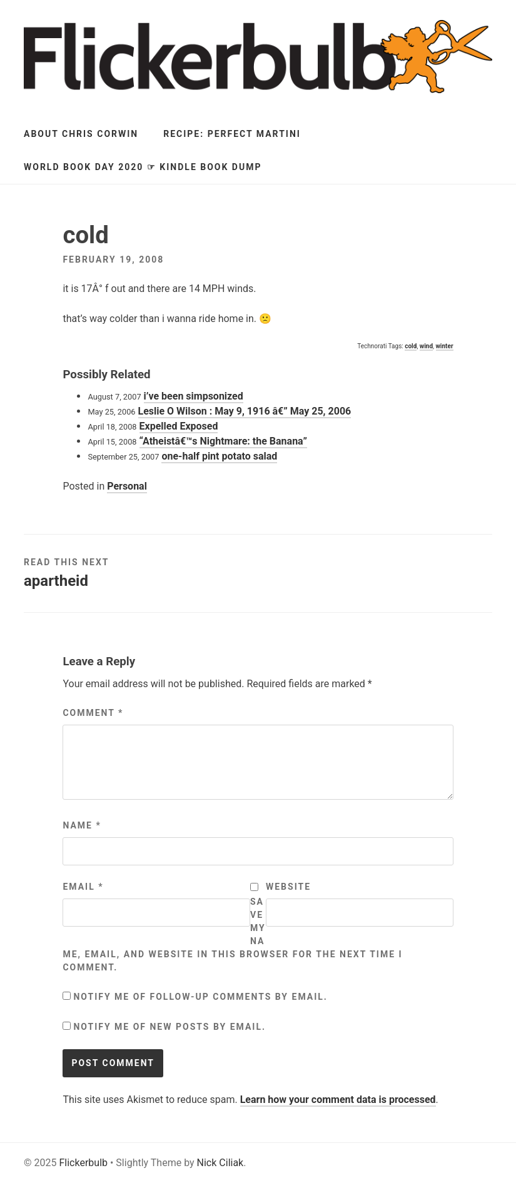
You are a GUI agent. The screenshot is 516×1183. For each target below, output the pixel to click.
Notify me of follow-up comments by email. (200, 997)
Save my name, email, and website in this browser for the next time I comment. (232, 934)
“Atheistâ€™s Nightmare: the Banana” (223, 441)
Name (82, 825)
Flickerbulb (83, 1163)
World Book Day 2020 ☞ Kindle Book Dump (142, 167)
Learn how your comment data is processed (338, 1099)
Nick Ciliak (220, 1163)
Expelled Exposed (178, 426)
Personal (127, 486)
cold (411, 346)
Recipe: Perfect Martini (232, 134)
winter (444, 346)
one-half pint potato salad (219, 456)
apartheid (56, 581)
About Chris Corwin (81, 134)
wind (426, 346)
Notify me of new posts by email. (169, 1027)
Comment (93, 713)
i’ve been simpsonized (193, 396)
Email (83, 887)
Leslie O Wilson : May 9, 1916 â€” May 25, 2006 (245, 411)
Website (288, 887)
